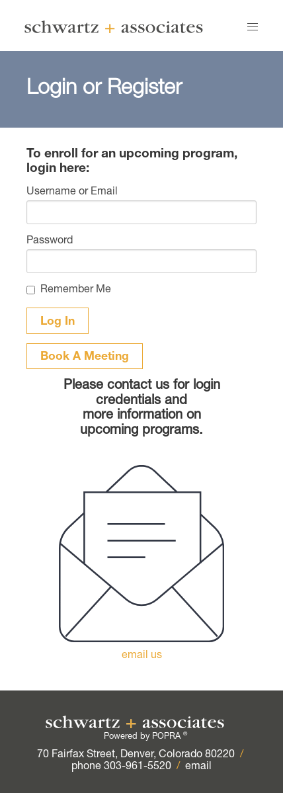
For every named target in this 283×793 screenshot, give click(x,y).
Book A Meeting (84, 357)
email (198, 767)
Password (49, 241)
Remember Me (75, 290)
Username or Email (72, 192)
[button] (252, 27)
